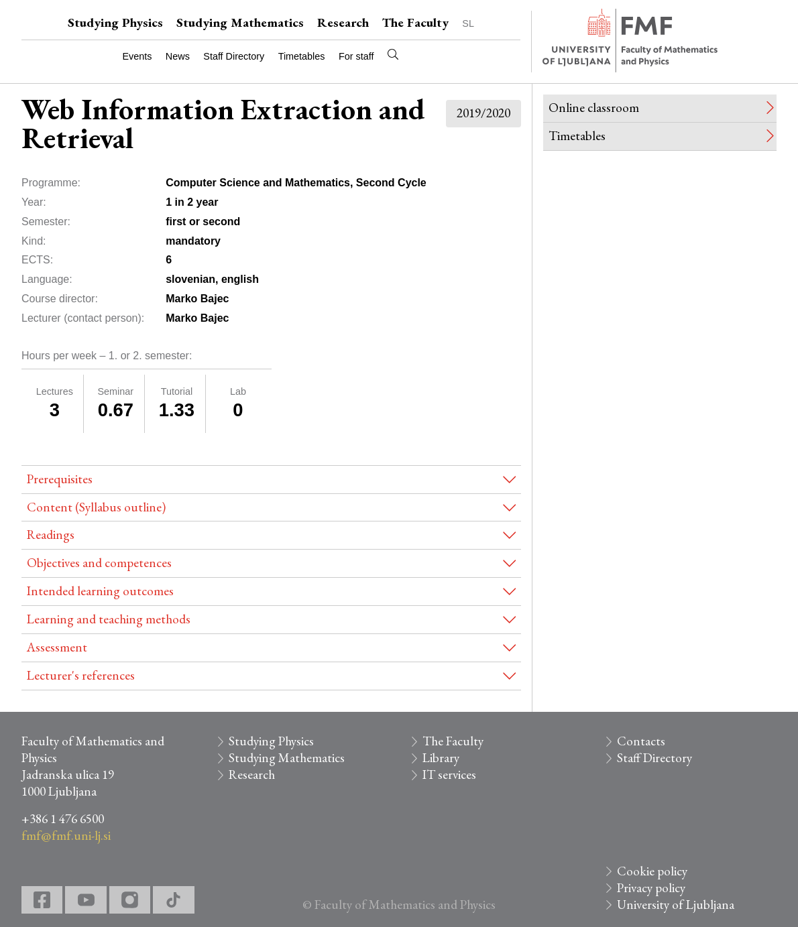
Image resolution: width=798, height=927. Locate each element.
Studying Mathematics (240, 22)
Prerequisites (60, 479)
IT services (449, 774)
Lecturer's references (81, 675)
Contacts (641, 741)
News (178, 56)
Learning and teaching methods (108, 619)
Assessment (57, 647)
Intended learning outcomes (100, 590)
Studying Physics (115, 22)
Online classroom (594, 107)
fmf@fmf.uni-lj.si (66, 835)
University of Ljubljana (675, 904)
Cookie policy (652, 871)
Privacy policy (651, 887)
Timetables (301, 56)
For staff (356, 56)
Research (343, 22)
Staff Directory (233, 56)
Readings (50, 534)
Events (137, 56)
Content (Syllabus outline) (96, 507)
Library (440, 757)
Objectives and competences (99, 562)
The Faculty (415, 22)
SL (468, 23)
